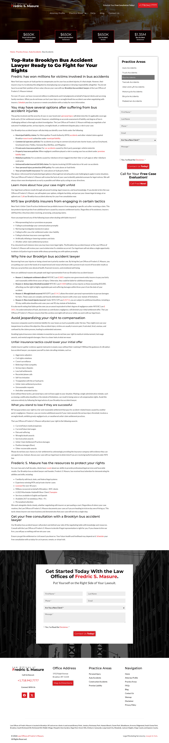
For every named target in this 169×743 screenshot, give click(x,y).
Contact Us (114, 13)
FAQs (92, 13)
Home (12, 52)
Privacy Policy (130, 705)
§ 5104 (63, 284)
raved (49, 468)
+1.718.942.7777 (28, 680)
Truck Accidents (129, 73)
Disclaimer (140, 159)
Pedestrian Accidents (132, 101)
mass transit (28, 138)
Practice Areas (77, 13)
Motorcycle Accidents (132, 92)
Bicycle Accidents (130, 96)
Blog (102, 13)
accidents (73, 135)
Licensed (19, 486)
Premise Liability (95, 685)
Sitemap (128, 697)
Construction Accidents (98, 682)
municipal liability (53, 138)
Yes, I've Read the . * (133, 159)
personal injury (67, 116)
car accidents (50, 148)
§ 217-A (66, 300)
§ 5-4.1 (57, 293)
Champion (53, 492)
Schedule (100, 536)
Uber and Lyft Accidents (133, 87)
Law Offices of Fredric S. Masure (30, 736)
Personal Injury (95, 674)
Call (22, 196)
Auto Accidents (35, 52)
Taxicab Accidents (130, 82)
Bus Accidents (128, 77)
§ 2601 (61, 277)
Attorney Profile (57, 13)
